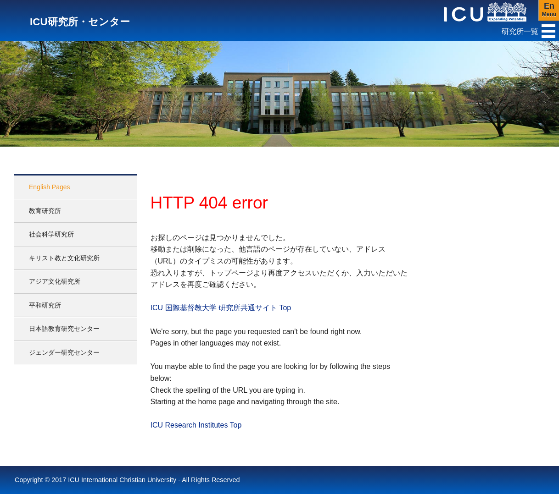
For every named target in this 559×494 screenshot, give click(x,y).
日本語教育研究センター (64, 328)
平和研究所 (45, 305)
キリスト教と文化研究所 (64, 258)
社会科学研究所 (51, 234)
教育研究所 (45, 210)
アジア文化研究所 (54, 281)
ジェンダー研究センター (64, 352)
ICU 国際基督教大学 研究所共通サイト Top (221, 308)
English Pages (49, 187)
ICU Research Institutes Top (196, 425)
